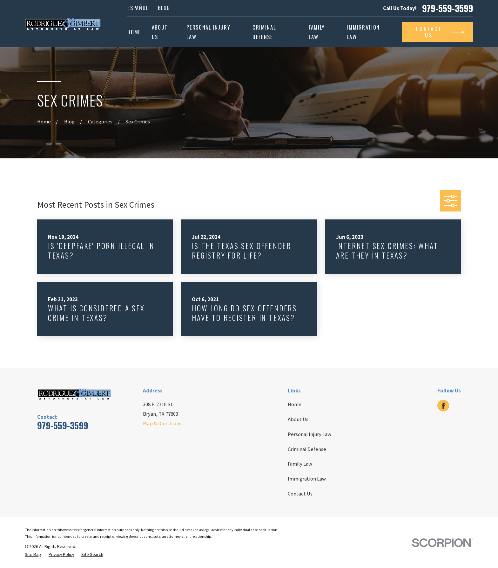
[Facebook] (443, 406)
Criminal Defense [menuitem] (264, 32)
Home (294, 404)
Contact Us (300, 493)
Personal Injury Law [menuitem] (208, 32)
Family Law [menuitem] (317, 32)
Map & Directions (162, 423)
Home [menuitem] (134, 32)
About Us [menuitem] (160, 32)
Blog (164, 8)
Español (137, 8)
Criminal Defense (307, 449)
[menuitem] (33, 554)
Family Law (300, 464)
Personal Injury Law (309, 434)
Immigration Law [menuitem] (363, 32)
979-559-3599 (447, 8)
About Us (298, 419)
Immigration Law (307, 478)
